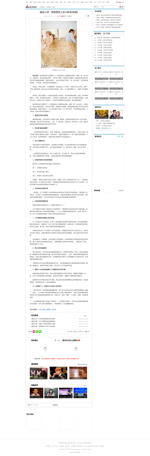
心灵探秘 (48, 7)
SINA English (87, 446)
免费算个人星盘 (56, 359)
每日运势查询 (46, 359)
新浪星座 (42, 7)
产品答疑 (101, 446)
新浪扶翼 (97, 190)
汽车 (99, 2)
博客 (61, 2)
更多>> (86, 316)
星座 (86, 2)
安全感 (53, 309)
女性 (95, 2)
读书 (65, 2)
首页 (27, 2)
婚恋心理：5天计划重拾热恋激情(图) (43, 321)
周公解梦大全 (74, 359)
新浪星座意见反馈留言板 (65, 443)
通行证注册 (94, 446)
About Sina (55, 446)
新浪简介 (48, 446)
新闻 (31, 2)
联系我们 (67, 446)
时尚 (73, 2)
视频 (52, 2)
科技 (48, 2)
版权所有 (77, 452)
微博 (56, 2)
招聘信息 (73, 446)
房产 (103, 2)
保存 (76, 331)
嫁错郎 (48, 309)
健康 (82, 2)
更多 (108, 2)
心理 (40, 309)
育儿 (78, 2)
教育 (69, 2)
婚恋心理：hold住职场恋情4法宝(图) (43, 319)
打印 (82, 331)
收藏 (91, 2)
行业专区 (121, 190)
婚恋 (43, 309)
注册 (117, 2)
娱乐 (39, 2)
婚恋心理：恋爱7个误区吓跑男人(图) (43, 324)
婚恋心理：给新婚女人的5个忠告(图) (43, 326)
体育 (35, 2)
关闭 (88, 331)
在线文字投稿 (65, 359)
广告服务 (61, 446)
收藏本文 (69, 16)
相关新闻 (34, 315)
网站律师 (80, 446)
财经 (44, 2)
